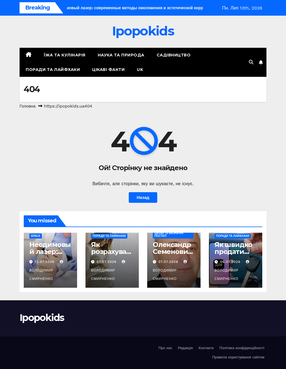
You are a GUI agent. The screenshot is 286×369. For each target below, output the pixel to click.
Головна (27, 106)
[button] (251, 62)
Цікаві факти (108, 69)
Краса (35, 235)
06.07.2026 (231, 262)
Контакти (206, 348)
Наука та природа (121, 55)
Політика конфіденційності (242, 348)
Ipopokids (143, 31)
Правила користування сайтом (238, 357)
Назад (143, 197)
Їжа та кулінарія (64, 55)
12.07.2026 (45, 262)
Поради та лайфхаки (53, 69)
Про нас (165, 348)
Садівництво (174, 55)
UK (140, 69)
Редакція (185, 348)
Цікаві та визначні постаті (168, 234)
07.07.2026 (107, 262)
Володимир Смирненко (47, 270)
